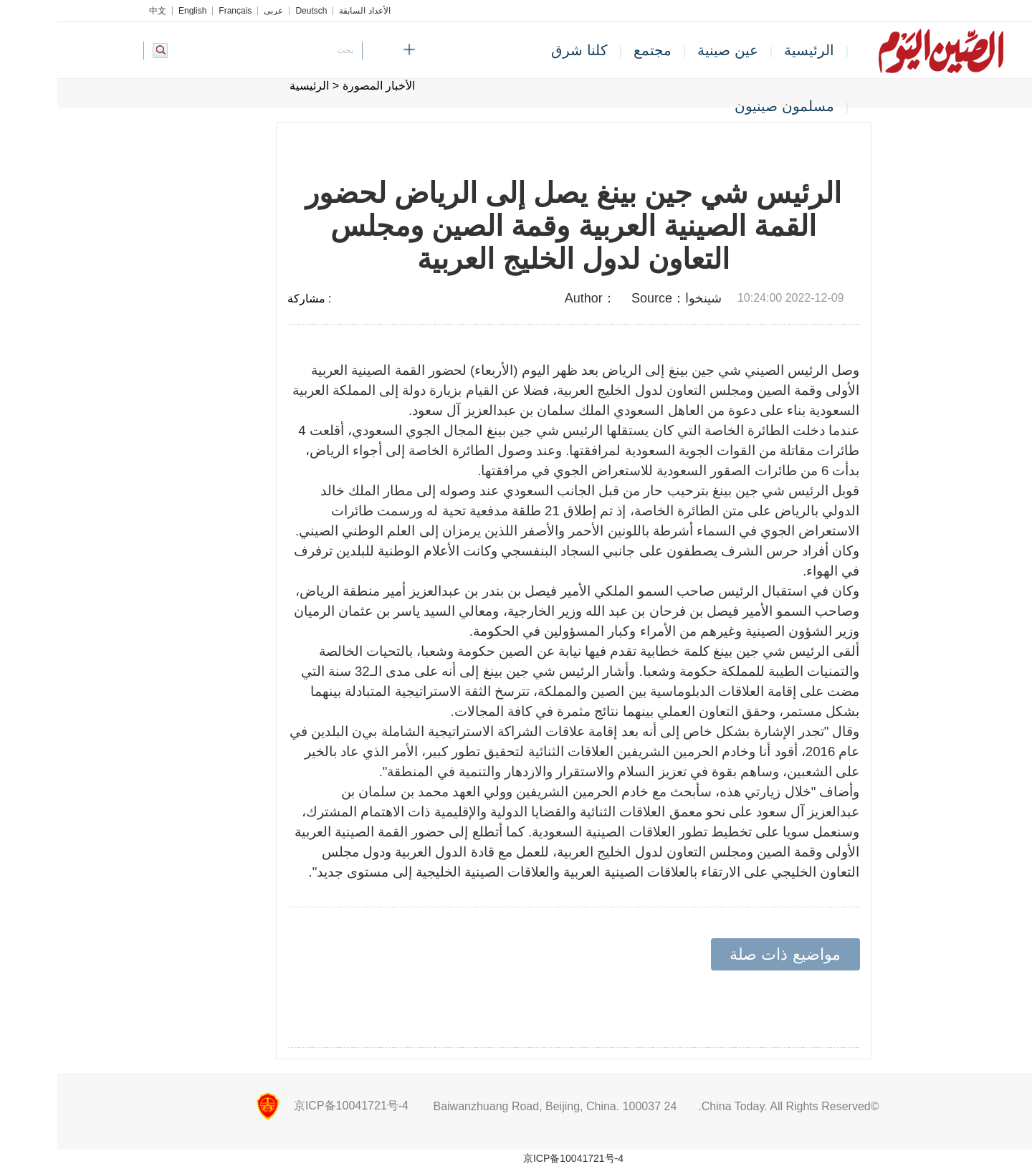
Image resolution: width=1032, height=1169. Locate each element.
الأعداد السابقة (307, 10)
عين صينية (670, 50)
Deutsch (253, 10)
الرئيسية (752, 50)
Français (177, 10)
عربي (216, 10)
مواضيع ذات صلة (727, 954)
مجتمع (595, 50)
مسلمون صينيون (727, 106)
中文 (100, 10)
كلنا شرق (522, 50)
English (135, 10)
